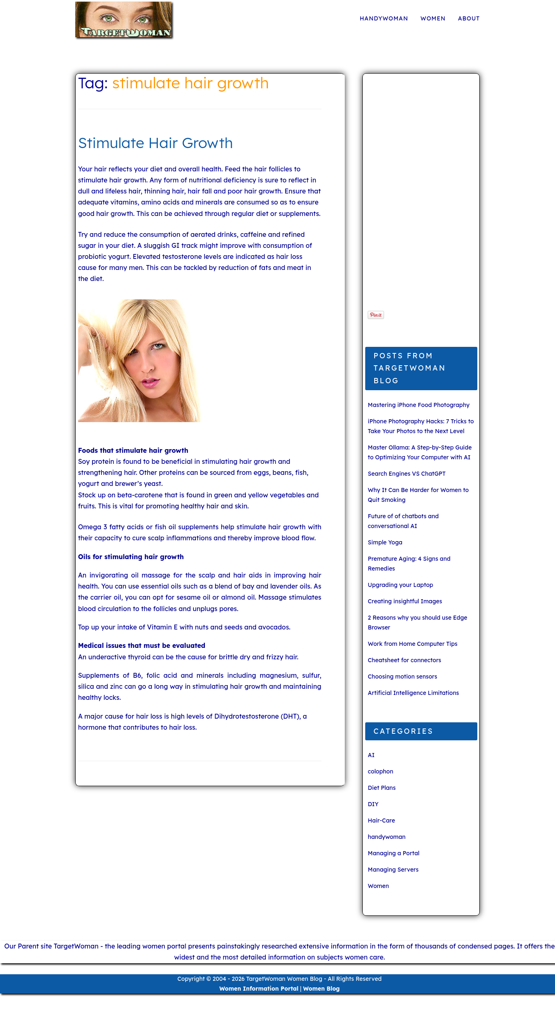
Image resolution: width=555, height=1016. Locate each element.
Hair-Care (381, 820)
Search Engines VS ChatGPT (406, 473)
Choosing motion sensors (402, 676)
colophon (380, 771)
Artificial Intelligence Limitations (413, 693)
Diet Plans (381, 787)
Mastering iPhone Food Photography (419, 405)
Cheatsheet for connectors (404, 660)
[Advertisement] (418, 196)
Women (433, 18)
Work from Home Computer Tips (412, 643)
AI (371, 755)
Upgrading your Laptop (400, 585)
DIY (373, 804)
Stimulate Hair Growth (155, 142)
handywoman (384, 18)
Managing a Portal (393, 853)
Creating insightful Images (405, 601)
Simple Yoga (385, 542)
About (469, 18)
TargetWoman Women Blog (284, 978)
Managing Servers (393, 869)
